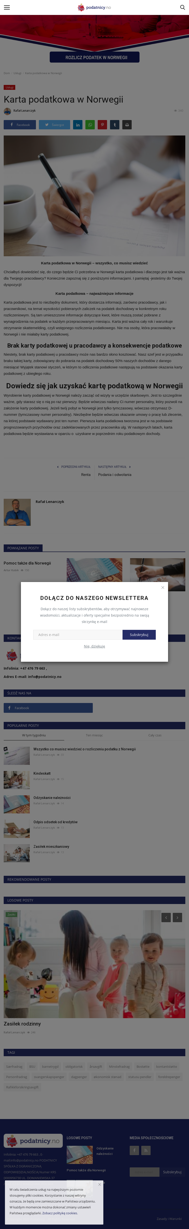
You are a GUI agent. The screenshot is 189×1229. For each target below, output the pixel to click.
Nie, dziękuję (94, 646)
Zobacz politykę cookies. (60, 1213)
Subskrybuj (139, 634)
